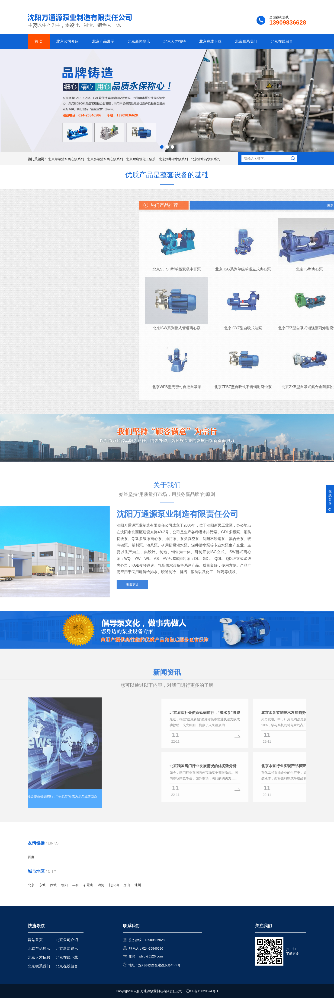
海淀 (101, 885)
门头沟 (114, 885)
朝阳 (64, 885)
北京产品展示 (103, 41)
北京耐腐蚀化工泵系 (140, 159)
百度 (31, 857)
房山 (126, 885)
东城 (42, 885)
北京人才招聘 (175, 41)
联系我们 (277, 4)
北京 (31, 885)
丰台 (75, 885)
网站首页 (35, 940)
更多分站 (299, 4)
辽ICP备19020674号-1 (202, 991)
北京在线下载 (210, 41)
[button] (162, 147)
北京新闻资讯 (139, 41)
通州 (138, 885)
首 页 (39, 41)
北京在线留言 (282, 41)
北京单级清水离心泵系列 (66, 159)
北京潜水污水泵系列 (205, 159)
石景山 (88, 885)
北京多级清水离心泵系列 (105, 159)
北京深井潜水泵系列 (173, 159)
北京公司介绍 (67, 41)
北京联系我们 (246, 41)
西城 (53, 885)
